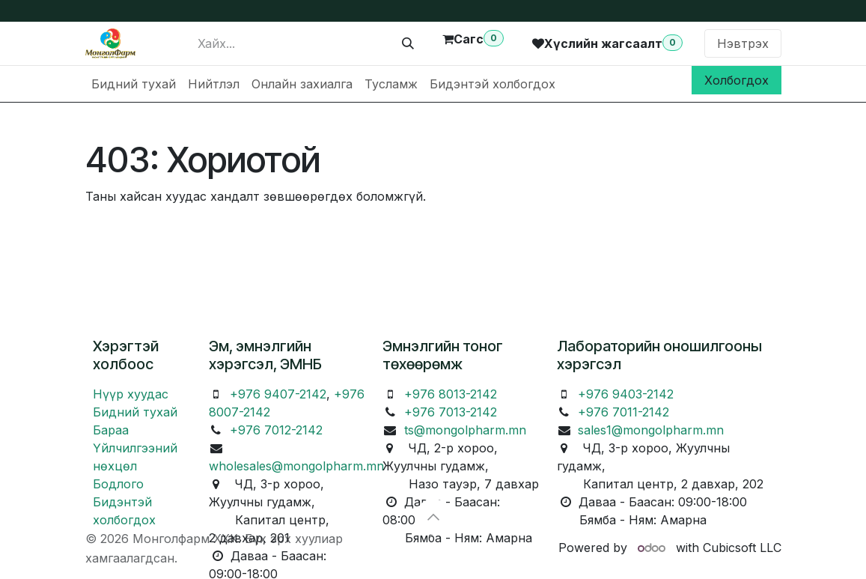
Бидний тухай (135, 411)
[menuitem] (133, 84)
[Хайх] (408, 43)
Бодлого (118, 483)
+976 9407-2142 (278, 393)
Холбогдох (736, 80)
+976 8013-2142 (450, 393)
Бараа (111, 429)
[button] (433, 517)
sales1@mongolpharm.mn (651, 429)
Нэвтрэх (743, 43)
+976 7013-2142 (450, 411)
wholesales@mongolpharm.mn (296, 465)
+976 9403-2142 (626, 393)
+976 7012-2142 (276, 429)
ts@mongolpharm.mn (465, 429)
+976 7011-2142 (623, 411)
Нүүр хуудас (130, 393)
